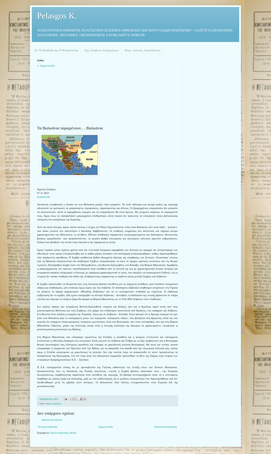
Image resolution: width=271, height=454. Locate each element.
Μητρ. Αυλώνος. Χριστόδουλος (142, 50)
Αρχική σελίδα (47, 65)
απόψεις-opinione (53, 403)
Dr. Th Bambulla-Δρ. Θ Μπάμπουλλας (56, 50)
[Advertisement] (107, 98)
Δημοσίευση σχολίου (51, 420)
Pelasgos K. (57, 15)
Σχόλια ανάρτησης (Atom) (63, 433)
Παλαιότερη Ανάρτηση (165, 427)
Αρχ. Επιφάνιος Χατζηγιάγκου (101, 50)
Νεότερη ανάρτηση (47, 427)
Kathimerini (43, 196)
